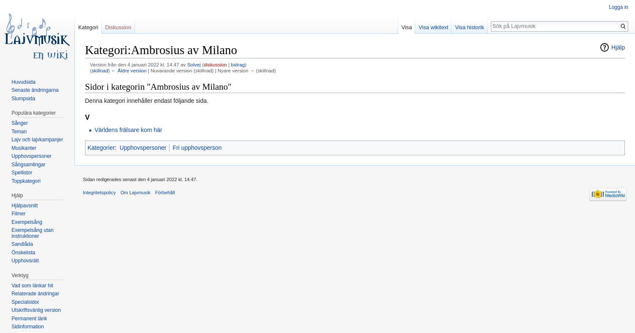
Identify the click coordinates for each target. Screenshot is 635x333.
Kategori (88, 27)
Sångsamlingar (28, 165)
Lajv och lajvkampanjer (37, 140)
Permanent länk (29, 319)
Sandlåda (22, 244)
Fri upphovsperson (197, 147)
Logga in (618, 7)
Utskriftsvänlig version (36, 310)
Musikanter (23, 148)
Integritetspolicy (99, 192)
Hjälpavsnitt (24, 206)
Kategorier (101, 147)
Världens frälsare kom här (128, 130)
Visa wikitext (433, 27)
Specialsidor (25, 302)
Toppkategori (26, 181)
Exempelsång (26, 222)
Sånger (19, 123)
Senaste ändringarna (34, 90)
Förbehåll (165, 192)
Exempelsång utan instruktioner (32, 233)
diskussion (215, 64)
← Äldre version (129, 70)
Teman (19, 132)
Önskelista (23, 253)
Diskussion (118, 27)
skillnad (100, 70)
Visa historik (469, 27)
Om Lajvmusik (135, 192)
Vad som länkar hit (32, 286)
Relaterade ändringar (35, 294)
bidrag (238, 64)
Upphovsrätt (25, 261)
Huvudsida (23, 82)
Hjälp (618, 47)
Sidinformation (27, 327)
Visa (407, 27)
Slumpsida (23, 99)
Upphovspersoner (143, 147)
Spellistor (21, 173)
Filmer (18, 214)
